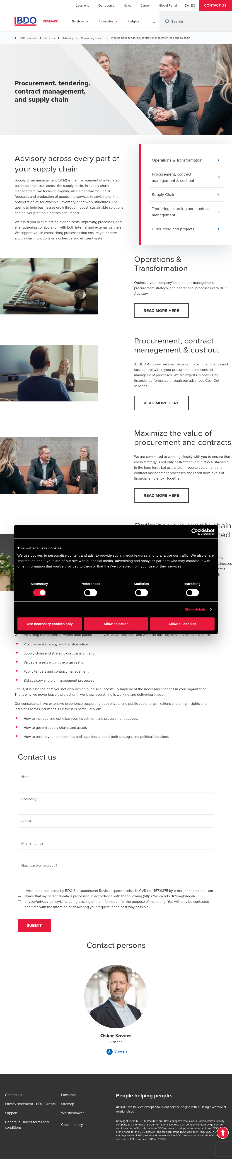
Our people (106, 5)
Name (26, 776)
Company (28, 798)
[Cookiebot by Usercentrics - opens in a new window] (195, 531)
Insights (133, 21)
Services (78, 21)
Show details (195, 609)
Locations (82, 5)
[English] (193, 5)
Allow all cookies (182, 624)
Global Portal (168, 5)
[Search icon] (167, 21)
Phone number (33, 843)
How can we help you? (39, 865)
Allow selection (116, 624)
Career (145, 5)
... (153, 21)
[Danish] (187, 5)
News (127, 5)
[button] (215, 5)
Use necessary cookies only (50, 624)
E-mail (26, 821)
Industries (106, 21)
